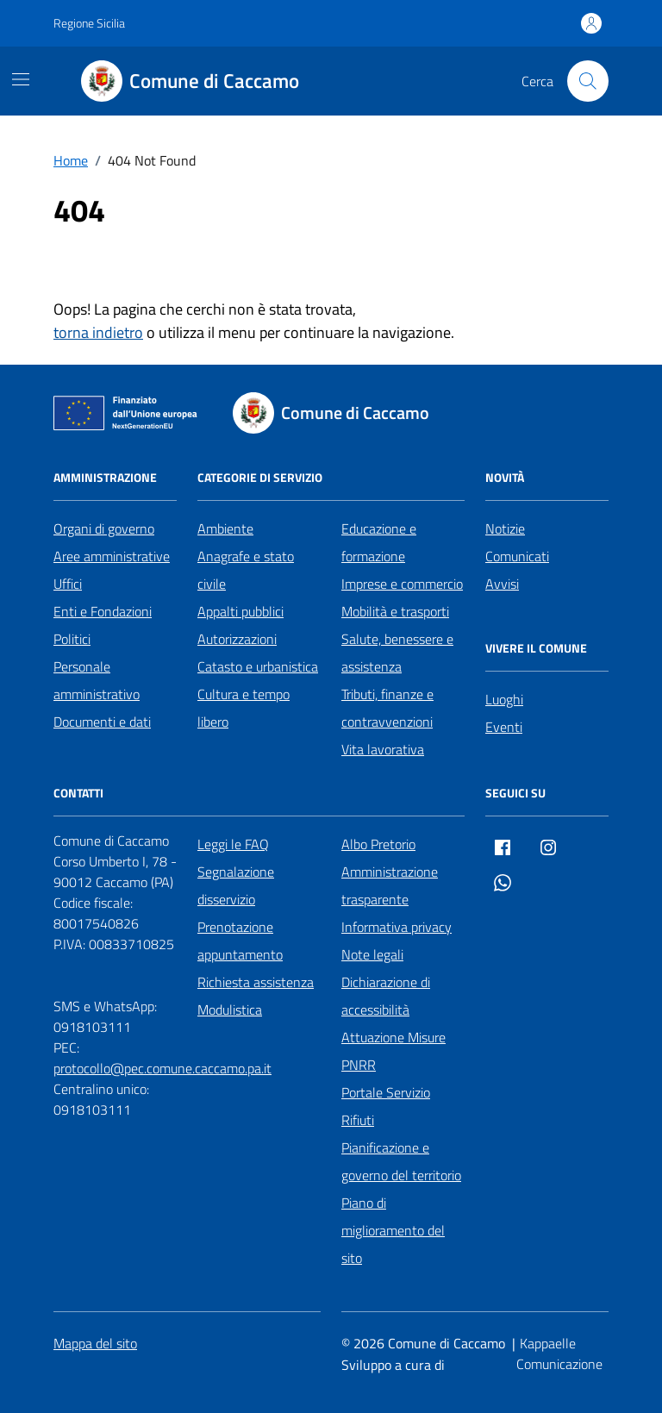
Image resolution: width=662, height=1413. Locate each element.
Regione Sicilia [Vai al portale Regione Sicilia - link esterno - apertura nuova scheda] (89, 23)
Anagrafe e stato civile (245, 570)
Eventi (503, 726)
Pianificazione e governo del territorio (401, 1161)
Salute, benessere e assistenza (397, 652)
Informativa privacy (396, 926)
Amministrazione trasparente (389, 885)
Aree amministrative (111, 556)
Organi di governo (103, 528)
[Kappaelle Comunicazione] (562, 1354)
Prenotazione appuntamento (240, 940)
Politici (72, 638)
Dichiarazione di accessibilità (385, 996)
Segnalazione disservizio (235, 885)
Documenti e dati (102, 721)
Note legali (372, 954)
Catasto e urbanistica (257, 666)
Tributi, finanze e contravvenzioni (387, 708)
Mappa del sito (95, 1343)
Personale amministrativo (96, 680)
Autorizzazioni (237, 638)
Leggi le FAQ (233, 844)
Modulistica (229, 1009)
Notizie (505, 528)
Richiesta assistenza (255, 982)
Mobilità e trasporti (395, 611)
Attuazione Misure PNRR (393, 1051)
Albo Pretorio (378, 844)
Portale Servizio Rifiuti (385, 1106)
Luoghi (504, 699)
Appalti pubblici (240, 611)
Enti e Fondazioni (102, 611)
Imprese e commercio (402, 583)
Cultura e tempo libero (243, 708)
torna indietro (98, 332)
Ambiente (225, 528)
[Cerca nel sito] (588, 81)
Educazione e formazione (378, 542)
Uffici (67, 583)
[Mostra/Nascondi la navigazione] (20, 79)
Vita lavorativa (382, 749)
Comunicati (517, 556)
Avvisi (502, 583)
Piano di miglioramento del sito (393, 1230)
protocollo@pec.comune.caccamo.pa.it (162, 1068)
